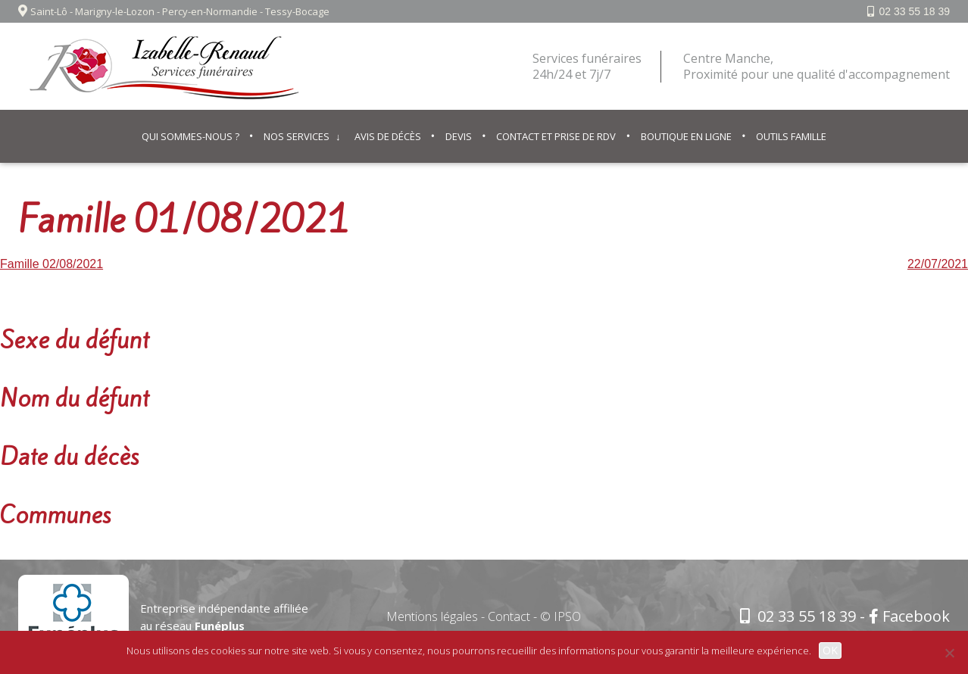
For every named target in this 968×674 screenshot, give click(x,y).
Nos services (296, 136)
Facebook (909, 616)
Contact (509, 616)
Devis (458, 136)
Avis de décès (387, 136)
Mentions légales (432, 616)
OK (830, 650)
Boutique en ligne (686, 136)
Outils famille (791, 136)
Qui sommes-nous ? (190, 136)
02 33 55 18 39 (914, 11)
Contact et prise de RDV (556, 136)
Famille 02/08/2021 (51, 263)
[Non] (949, 652)
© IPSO (560, 616)
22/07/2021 (937, 263)
